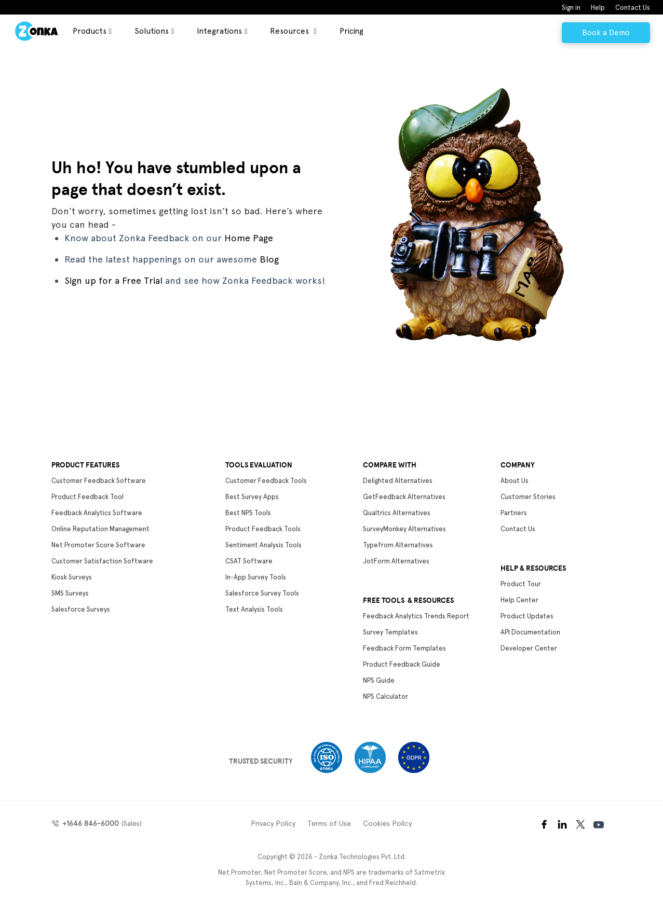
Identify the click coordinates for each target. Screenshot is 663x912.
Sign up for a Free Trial (113, 280)
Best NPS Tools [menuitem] (248, 513)
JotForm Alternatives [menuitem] (396, 561)
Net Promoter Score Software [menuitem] (98, 545)
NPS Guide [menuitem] (379, 680)
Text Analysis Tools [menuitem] (254, 609)
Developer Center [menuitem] (528, 648)
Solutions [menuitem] (151, 31)
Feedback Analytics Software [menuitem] (96, 513)
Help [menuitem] (598, 7)
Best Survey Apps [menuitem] (252, 497)
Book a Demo (606, 32)
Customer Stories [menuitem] (528, 497)
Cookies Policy (387, 823)
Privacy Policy (273, 823)
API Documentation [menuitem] (530, 632)
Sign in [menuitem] (571, 7)
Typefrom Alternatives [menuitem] (398, 545)
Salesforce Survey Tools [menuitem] (262, 593)
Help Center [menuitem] (519, 600)
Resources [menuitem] (290, 31)
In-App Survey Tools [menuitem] (255, 577)
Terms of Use (329, 823)
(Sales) (101, 823)
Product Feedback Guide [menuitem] (401, 664)
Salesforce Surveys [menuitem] (80, 609)
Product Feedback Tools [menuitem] (263, 529)
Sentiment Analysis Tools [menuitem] (263, 545)
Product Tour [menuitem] (520, 584)
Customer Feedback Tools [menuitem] (266, 481)
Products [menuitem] (89, 31)
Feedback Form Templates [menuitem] (404, 648)
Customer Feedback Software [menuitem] (98, 481)
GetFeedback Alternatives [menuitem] (404, 497)
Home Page (248, 237)
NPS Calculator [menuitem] (385, 696)
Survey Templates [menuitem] (390, 632)
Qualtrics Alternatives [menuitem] (396, 513)
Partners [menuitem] (513, 513)
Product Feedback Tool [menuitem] (87, 497)
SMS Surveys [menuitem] (70, 593)
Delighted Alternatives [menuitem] (397, 481)
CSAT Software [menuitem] (249, 561)
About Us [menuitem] (514, 481)
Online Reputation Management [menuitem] (100, 529)
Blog (269, 259)
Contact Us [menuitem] (632, 7)
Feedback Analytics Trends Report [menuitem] (416, 616)
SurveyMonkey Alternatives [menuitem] (404, 529)
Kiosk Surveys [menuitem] (71, 577)
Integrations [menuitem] (219, 31)
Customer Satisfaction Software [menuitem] (102, 561)
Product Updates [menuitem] (526, 616)
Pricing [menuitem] (351, 31)
